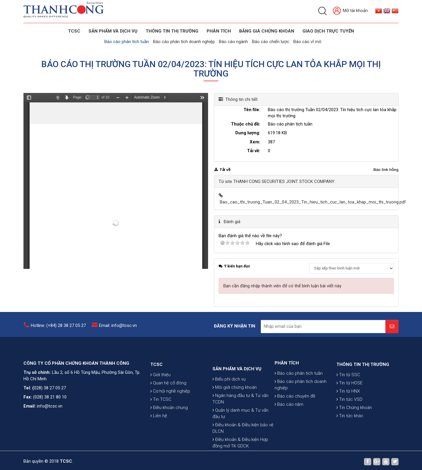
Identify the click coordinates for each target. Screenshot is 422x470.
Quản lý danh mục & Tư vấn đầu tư (240, 438)
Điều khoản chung (169, 424)
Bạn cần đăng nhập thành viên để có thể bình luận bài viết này (282, 286)
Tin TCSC (160, 416)
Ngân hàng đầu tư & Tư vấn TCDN (240, 423)
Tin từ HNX (348, 407)
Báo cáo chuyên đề (295, 410)
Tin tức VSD (349, 416)
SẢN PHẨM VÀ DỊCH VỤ (113, 31)
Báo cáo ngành (233, 41)
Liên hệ (158, 432)
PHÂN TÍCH (287, 376)
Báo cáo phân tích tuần (126, 41)
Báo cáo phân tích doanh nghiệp (184, 41)
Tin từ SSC (348, 391)
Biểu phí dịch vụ (229, 403)
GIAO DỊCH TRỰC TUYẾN (328, 31)
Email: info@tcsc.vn (118, 328)
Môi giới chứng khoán (234, 411)
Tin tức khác (349, 432)
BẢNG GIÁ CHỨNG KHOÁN (266, 31)
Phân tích (219, 31)
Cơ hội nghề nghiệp (170, 407)
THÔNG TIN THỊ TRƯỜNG (172, 31)
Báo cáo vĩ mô (307, 41)
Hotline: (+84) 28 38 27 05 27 (58, 328)
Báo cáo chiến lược (270, 41)
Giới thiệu (160, 391)
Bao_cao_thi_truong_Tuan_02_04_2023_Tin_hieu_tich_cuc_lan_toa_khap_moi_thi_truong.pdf (313, 202)
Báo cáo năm (289, 418)
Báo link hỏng (386, 169)
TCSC (74, 31)
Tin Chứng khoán (354, 424)
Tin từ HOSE (349, 399)
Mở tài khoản (350, 11)
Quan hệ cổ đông (168, 399)
